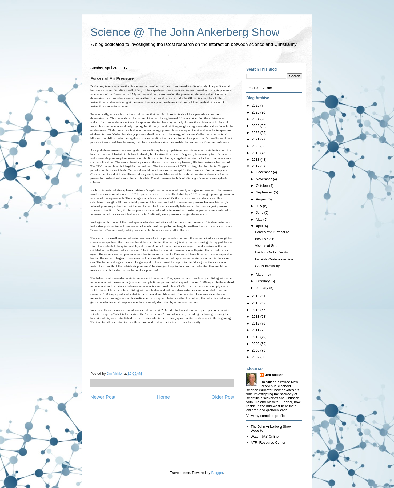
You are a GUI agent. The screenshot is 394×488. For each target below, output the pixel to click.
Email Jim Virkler (259, 88)
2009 (256, 344)
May (259, 219)
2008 (256, 350)
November (264, 179)
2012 (256, 323)
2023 (256, 126)
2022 (256, 133)
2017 (256, 166)
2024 (256, 119)
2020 (256, 146)
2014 (256, 310)
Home (163, 397)
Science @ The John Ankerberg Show (185, 32)
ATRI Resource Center (268, 443)
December (264, 172)
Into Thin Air (264, 239)
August (262, 199)
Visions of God (266, 246)
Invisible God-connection (274, 259)
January (262, 288)
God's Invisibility (267, 266)
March (261, 274)
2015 (256, 303)
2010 (256, 337)
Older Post (222, 397)
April (260, 226)
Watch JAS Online (265, 436)
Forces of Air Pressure (272, 232)
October (262, 186)
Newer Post (102, 397)
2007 (256, 357)
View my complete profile (265, 416)
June (260, 213)
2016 (256, 296)
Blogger (217, 473)
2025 (256, 112)
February (263, 281)
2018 (256, 160)
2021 (256, 139)
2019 (256, 153)
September (265, 192)
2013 (256, 316)
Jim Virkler (274, 375)
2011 (256, 330)
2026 (256, 105)
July (259, 206)
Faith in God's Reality (271, 252)
